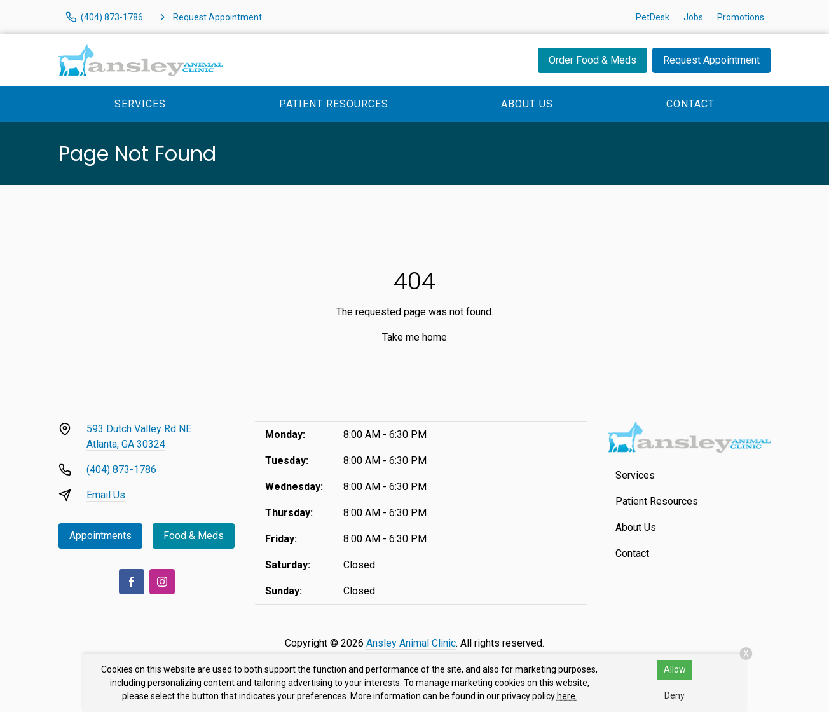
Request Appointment (711, 60)
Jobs (693, 17)
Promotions (740, 17)
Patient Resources (333, 104)
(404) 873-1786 (121, 469)
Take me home (414, 337)
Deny (674, 695)
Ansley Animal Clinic (411, 643)
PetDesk (652, 17)
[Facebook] (131, 581)
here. (567, 696)
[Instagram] (162, 581)
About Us (527, 104)
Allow (675, 669)
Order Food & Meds (592, 60)
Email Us (105, 495)
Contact (690, 104)
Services (140, 104)
